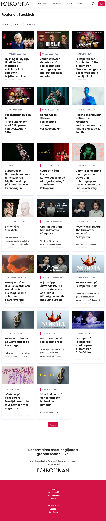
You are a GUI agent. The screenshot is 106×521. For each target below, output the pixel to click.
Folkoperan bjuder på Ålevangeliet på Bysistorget (17, 342)
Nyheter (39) (7, 24)
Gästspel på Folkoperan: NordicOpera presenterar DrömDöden (84, 345)
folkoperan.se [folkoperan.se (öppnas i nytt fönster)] (53, 505)
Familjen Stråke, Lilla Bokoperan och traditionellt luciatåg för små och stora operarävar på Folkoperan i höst (17, 293)
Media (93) (19, 24)
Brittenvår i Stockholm (12, 228)
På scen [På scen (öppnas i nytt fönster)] (53, 508)
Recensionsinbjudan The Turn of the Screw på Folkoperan (88, 232)
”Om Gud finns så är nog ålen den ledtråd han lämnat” (51, 400)
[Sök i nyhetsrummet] (93, 3)
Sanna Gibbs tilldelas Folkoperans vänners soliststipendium (50, 121)
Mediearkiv (57, 4)
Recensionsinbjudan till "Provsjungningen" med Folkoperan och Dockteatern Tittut (18, 123)
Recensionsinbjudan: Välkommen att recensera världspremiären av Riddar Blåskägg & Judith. (89, 123)
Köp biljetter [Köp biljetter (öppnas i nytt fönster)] (53, 512)
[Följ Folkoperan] (101, 3)
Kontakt (80, 4)
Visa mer (53, 425)
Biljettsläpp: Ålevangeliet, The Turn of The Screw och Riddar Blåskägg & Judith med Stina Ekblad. (52, 291)
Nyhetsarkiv (43, 4)
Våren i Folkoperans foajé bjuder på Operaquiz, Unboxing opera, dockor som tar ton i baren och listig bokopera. (88, 181)
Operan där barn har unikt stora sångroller (51, 230)
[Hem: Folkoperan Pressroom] (16, 4)
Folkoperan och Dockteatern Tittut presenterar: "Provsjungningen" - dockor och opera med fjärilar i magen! (88, 69)
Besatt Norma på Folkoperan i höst (87, 284)
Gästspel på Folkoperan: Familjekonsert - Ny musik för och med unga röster (17, 401)
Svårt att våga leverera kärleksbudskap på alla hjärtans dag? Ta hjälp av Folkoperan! (52, 179)
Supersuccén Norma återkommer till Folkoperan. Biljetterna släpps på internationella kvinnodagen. (17, 179)
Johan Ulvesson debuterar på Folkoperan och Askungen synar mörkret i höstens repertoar (51, 67)
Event (69, 4)
